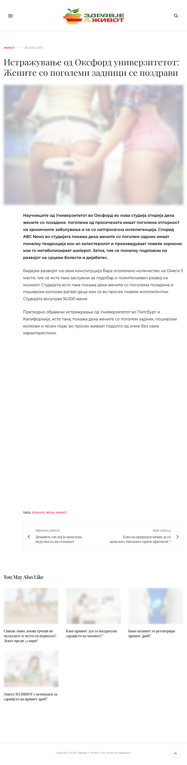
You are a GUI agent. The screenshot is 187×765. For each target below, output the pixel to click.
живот (61, 512)
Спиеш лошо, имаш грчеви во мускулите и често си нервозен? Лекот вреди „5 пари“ (30, 636)
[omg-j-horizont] (103, 422)
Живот (9, 48)
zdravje (38, 512)
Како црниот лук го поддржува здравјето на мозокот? (91, 633)
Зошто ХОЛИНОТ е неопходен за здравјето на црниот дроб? (30, 696)
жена (50, 512)
